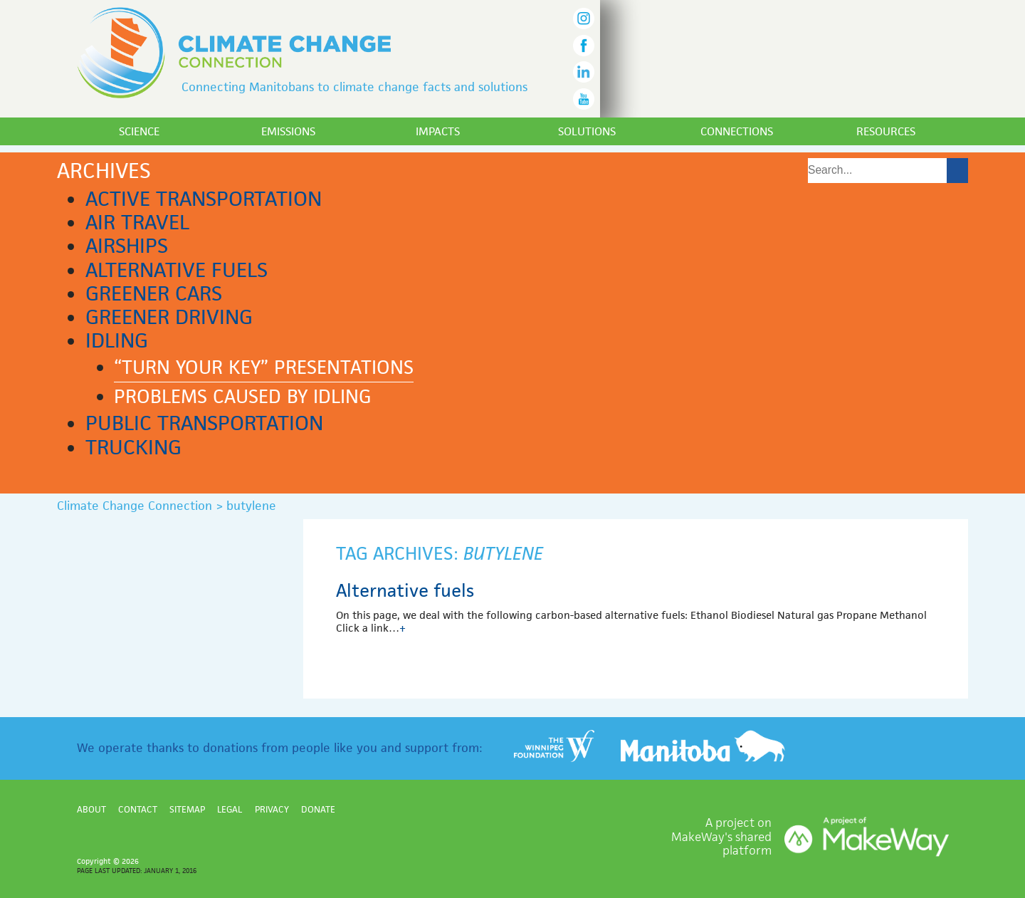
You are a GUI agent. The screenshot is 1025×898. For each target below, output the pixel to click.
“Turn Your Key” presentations (264, 367)
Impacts (438, 131)
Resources (885, 131)
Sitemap (187, 809)
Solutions (587, 131)
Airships (126, 246)
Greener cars (153, 293)
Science (139, 131)
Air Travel (137, 222)
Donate (318, 809)
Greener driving (169, 317)
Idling (116, 340)
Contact (137, 809)
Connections (736, 131)
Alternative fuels (176, 270)
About (91, 809)
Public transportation (204, 423)
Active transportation (203, 199)
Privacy (272, 809)
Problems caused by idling (243, 397)
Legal (229, 809)
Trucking (133, 447)
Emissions (288, 131)
